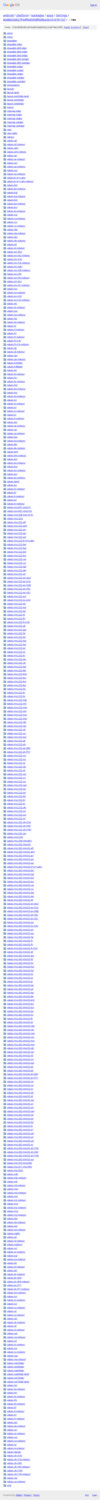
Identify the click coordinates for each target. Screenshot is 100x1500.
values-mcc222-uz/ (16, 814)
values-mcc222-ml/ (16, 703)
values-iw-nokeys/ (16, 425)
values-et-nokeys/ (16, 307)
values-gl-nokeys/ (16, 351)
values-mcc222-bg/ (16, 548)
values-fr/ (12, 333)
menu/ (10, 107)
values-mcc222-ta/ (16, 788)
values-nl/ (12, 1237)
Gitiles (19, 1495)
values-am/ (12, 147)
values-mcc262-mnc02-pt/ (20, 1070)
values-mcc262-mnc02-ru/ (20, 1085)
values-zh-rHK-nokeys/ (18, 1466)
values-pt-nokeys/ (16, 1274)
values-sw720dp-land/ (18, 1381)
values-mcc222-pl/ (16, 740)
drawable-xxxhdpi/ (16, 81)
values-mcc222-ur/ (16, 811)
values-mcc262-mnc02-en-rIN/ (22, 914)
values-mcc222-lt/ (16, 692)
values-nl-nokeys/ (16, 1240)
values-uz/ (12, 1437)
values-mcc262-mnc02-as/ (20, 859)
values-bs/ (12, 207)
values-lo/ (12, 485)
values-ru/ (12, 1303)
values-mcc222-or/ (16, 733)
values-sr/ (12, 1340)
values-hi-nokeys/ (16, 374)
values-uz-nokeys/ (16, 1440)
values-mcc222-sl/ (16, 770)
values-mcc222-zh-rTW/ (19, 829)
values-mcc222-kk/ (16, 670)
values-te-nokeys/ (16, 1396)
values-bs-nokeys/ (16, 211)
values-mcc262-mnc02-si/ (20, 1088)
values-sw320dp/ (15, 1363)
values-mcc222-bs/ (16, 555)
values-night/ (13, 1233)
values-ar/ (12, 155)
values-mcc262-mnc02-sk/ (20, 1092)
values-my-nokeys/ (16, 1214)
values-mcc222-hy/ (16, 644)
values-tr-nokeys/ (16, 1418)
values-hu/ (12, 385)
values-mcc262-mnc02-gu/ (20, 955)
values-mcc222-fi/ (16, 614)
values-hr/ (12, 377)
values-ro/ (12, 1296)
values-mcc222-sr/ (16, 777)
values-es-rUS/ (14, 296)
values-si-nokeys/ (16, 1314)
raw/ (9, 129)
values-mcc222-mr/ (17, 711)
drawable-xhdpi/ (15, 73)
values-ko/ (12, 466)
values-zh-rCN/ (14, 1455)
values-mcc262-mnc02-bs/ (20, 881)
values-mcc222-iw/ (16, 659)
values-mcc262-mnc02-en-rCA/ (22, 907)
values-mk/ (12, 1174)
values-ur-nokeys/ (16, 1433)
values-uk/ (12, 1422)
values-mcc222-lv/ (16, 696)
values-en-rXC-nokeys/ (18, 285)
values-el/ (12, 244)
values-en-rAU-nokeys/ (18, 255)
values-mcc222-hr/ (16, 637)
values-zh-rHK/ (14, 1463)
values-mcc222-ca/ (16, 559)
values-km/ (12, 451)
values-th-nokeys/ (16, 1403)
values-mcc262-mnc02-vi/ (20, 1144)
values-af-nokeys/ (16, 144)
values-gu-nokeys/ (16, 359)
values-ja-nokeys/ (16, 433)
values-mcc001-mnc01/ (19, 507)
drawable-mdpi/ (15, 66)
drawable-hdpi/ (14, 44)
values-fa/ (12, 318)
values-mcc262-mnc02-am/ (21, 851)
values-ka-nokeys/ (16, 440)
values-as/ (12, 162)
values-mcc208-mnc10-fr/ (20, 514)
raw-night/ (12, 133)
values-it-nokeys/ (15, 418)
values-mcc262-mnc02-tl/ (20, 1125)
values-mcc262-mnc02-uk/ (20, 1133)
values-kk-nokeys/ (16, 448)
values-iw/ (12, 422)
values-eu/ (12, 310)
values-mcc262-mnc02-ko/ (20, 1007)
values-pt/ (12, 1270)
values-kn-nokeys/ (16, 462)
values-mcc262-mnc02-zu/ (20, 1159)
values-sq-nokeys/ (16, 1337)
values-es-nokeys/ (16, 292)
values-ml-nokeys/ (16, 1185)
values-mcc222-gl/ (16, 625)
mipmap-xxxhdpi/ (15, 125)
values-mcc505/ (15, 1170)
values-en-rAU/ (14, 251)
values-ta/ (12, 1385)
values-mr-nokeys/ (16, 1200)
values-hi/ (12, 370)
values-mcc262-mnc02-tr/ (20, 1129)
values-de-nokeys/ (16, 240)
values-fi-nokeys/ (15, 329)
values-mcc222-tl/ (16, 800)
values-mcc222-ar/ (16, 529)
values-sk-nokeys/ (16, 1322)
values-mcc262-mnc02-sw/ (20, 1111)
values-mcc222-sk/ (16, 766)
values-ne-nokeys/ (16, 1229)
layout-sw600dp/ (15, 103)
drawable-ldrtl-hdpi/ (17, 48)
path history (72, 27)
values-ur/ (12, 1429)
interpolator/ (13, 85)
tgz (86, 27)
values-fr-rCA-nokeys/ (18, 344)
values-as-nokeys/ (16, 166)
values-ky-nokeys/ (16, 477)
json (94, 1495)
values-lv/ (12, 499)
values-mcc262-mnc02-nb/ (20, 1048)
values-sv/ (12, 1348)
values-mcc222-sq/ (16, 774)
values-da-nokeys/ (16, 233)
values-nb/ (12, 1218)
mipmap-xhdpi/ (14, 118)
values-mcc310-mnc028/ (19, 1162)
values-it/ (11, 414)
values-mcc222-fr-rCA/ (18, 622)
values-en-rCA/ (14, 259)
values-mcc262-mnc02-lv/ (20, 1022)
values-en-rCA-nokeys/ (18, 262)
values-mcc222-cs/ (16, 562)
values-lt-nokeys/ (15, 496)
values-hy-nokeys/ (16, 396)
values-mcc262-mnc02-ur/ (20, 1137)
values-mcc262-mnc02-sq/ (20, 1100)
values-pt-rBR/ (14, 1277)
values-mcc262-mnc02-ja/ (20, 988)
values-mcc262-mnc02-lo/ (20, 1014)
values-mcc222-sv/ (16, 781)
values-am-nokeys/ (16, 151)
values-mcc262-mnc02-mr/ (20, 1037)
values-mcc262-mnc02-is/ (20, 977)
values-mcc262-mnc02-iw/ (20, 985)
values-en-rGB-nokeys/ (18, 270)
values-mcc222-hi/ (16, 633)
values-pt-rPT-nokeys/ (18, 1288)
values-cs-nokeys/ (16, 225)
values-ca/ (12, 214)
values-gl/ (12, 348)
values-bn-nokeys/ (16, 203)
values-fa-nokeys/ (16, 322)
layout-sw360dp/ (15, 99)
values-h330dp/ (15, 362)
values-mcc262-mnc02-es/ (20, 922)
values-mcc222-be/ (16, 544)
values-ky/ (12, 474)
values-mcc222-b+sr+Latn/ (20, 540)
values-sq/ (12, 1333)
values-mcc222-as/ (16, 533)
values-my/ (12, 1211)
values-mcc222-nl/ (16, 729)
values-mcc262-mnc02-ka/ (20, 992)
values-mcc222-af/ (16, 522)
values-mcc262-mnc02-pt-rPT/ (22, 1077)
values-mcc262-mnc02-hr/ (20, 963)
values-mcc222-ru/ (16, 759)
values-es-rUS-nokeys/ (18, 299)
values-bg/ (12, 192)
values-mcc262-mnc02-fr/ (20, 944)
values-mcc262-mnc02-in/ (20, 974)
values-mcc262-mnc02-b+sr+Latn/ (24, 866)
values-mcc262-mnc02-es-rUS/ (22, 925)
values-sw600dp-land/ (18, 1374)
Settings (61, 15)
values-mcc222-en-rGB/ (19, 585)
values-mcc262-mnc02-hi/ (20, 959)
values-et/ (12, 303)
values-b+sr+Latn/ (16, 177)
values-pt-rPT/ (14, 1285)
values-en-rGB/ (14, 266)
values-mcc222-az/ (16, 537)
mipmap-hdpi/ (14, 110)
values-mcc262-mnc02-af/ (20, 848)
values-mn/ (12, 1188)
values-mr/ (12, 1196)
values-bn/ (12, 199)
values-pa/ (12, 1255)
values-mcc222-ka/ (16, 666)
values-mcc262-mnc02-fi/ (20, 940)
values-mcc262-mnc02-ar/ (20, 855)
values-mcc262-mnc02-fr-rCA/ (22, 948)
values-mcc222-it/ (16, 655)
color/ (10, 36)
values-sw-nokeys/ (16, 1359)
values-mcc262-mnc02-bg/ (20, 874)
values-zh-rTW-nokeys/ (18, 1474)
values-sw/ (12, 1355)
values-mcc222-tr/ (16, 803)
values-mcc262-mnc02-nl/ (20, 1055)
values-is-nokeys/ (16, 410)
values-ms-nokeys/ (16, 1207)
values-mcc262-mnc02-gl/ (20, 951)
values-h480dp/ (15, 366)
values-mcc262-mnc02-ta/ (20, 1114)
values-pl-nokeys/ (16, 1266)
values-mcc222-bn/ (16, 551)
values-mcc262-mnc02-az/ (20, 862)
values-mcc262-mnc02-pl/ (20, 1066)
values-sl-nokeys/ (16, 1329)
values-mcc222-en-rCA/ (19, 581)
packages (37, 15)
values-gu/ (12, 355)
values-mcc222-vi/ (16, 818)
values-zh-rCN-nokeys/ (18, 1459)
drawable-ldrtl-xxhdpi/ (18, 59)
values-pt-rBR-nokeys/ (18, 1281)
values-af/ (12, 140)
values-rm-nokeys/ (16, 1292)
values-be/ (12, 185)
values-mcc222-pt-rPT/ (18, 751)
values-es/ (12, 288)
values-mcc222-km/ (17, 674)
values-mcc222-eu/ (16, 607)
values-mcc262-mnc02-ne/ (20, 1051)
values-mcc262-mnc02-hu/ (20, 966)
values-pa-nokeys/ (16, 1259)
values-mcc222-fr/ (16, 618)
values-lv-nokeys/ (16, 503)
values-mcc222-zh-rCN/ (19, 822)
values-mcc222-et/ (16, 603)
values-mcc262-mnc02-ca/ (20, 885)
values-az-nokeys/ (16, 173)
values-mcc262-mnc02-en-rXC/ (22, 918)
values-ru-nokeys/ (16, 1307)
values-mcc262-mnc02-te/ (20, 1118)
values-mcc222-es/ (16, 596)
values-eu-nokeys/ (16, 314)
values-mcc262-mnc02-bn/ (20, 877)
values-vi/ (12, 1444)
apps (50, 15)
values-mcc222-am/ (17, 525)
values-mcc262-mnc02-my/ (21, 1044)
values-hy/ (12, 392)
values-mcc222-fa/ (16, 611)
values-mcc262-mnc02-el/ (20, 899)
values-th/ (12, 1400)
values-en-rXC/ (14, 281)
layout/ (10, 88)
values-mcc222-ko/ (16, 681)
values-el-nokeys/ (16, 248)
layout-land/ (13, 92)
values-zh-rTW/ (14, 1470)
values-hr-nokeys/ (16, 381)
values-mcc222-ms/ (17, 714)
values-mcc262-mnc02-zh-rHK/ (22, 1151)
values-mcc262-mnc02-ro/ (20, 1081)
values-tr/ (12, 1414)
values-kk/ (12, 444)
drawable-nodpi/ (15, 70)
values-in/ (12, 399)
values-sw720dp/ (15, 1377)
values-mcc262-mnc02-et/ (20, 929)
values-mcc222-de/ (16, 570)
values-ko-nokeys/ (16, 470)
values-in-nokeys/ (16, 403)
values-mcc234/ (15, 837)
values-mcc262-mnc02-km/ (21, 999)
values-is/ (12, 407)
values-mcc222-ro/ (16, 755)
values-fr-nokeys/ (16, 336)
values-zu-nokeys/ (16, 1481)
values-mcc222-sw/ (17, 785)
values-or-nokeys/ (16, 1251)
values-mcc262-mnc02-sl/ (20, 1096)
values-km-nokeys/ (16, 455)
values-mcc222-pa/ (16, 736)
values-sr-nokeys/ (16, 1344)
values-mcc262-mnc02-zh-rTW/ (23, 1155)
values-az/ (12, 170)
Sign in (93, 4)
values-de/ (12, 237)
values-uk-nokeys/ (16, 1425)
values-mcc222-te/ (16, 792)
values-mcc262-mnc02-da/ (20, 892)
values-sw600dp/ (15, 1370)
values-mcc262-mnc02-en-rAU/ (23, 903)
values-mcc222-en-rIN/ (18, 588)
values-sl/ (12, 1325)
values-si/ (12, 1311)
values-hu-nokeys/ (16, 388)
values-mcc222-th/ (16, 796)
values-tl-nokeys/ (15, 1411)
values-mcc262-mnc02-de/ (20, 896)
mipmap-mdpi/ (14, 114)
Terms (36, 1495)
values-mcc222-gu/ (16, 629)
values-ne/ (12, 1226)
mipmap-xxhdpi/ (15, 122)
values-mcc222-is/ (16, 651)
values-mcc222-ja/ (16, 662)
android (8, 15)
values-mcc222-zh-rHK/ (19, 825)
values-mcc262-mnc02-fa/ (20, 937)
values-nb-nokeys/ (16, 1222)
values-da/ (12, 229)
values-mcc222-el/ (16, 573)
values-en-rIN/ (14, 273)
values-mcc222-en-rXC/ (19, 592)
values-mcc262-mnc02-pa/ (20, 1062)
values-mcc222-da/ (16, 566)
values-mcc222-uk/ (16, 807)
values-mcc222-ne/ (16, 725)
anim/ (10, 33)
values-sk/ (12, 1318)
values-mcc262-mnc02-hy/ (20, 970)
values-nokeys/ (14, 1244)
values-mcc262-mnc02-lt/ (20, 1018)
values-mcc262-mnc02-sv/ (20, 1107)
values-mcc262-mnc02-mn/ (21, 1033)
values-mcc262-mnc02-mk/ (21, 1025)
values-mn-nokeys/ (16, 1192)
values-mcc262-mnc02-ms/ (21, 1040)
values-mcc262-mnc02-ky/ (20, 1011)
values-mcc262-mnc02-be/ (20, 870)
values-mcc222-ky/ (16, 685)
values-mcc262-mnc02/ (19, 844)
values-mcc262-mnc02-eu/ (20, 933)
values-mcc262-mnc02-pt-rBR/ (22, 1074)
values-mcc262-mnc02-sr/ (20, 1103)
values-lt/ (11, 492)
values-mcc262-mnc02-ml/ (20, 1029)
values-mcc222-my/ (17, 718)
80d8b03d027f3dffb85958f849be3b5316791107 (34, 20)
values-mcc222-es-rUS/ (19, 599)
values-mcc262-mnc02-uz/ (20, 1140)
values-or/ (12, 1248)
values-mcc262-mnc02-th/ (20, 1122)
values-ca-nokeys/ (16, 218)
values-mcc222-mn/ (17, 707)
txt (87, 1495)
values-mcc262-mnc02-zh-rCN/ (23, 1148)
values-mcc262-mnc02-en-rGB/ (23, 911)
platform (22, 15)
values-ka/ (12, 436)
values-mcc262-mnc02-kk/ (20, 996)
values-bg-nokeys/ (16, 196)
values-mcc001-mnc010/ (19, 511)
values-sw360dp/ (15, 1366)
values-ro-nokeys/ (16, 1299)
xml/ (9, 1485)
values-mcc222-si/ (16, 762)
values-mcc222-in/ (16, 648)
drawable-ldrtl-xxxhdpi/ (18, 62)
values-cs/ (12, 222)
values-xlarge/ (14, 1451)
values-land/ (13, 481)
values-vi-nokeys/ (16, 1448)
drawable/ (12, 40)
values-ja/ (12, 429)
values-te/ (12, 1392)
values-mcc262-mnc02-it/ (20, 981)
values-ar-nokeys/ (16, 159)
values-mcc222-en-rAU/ (19, 577)
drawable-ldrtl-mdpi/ (17, 51)
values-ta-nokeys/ (16, 1389)
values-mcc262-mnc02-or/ (20, 1059)
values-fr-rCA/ (14, 340)
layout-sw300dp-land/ (18, 96)
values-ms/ (12, 1203)
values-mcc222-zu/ (16, 833)
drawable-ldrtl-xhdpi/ (17, 55)
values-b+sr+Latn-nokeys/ (20, 181)
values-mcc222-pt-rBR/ (18, 748)
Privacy (27, 1495)
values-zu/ (12, 1477)
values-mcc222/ (15, 518)
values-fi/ (11, 325)
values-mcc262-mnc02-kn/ (20, 1003)
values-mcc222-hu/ (16, 640)
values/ (10, 136)
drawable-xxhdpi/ (15, 77)
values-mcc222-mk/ (17, 699)
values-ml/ (12, 1181)
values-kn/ (12, 459)
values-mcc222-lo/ (16, 688)
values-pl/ (12, 1263)
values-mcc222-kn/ (16, 677)
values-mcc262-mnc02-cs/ (20, 888)
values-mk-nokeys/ (16, 1177)
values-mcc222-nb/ (16, 722)
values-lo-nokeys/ (16, 488)
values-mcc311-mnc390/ (19, 1166)
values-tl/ (11, 1407)
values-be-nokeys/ (16, 188)
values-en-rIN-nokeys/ (18, 277)
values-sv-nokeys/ (16, 1351)
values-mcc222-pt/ (16, 744)
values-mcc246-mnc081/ (19, 840)
